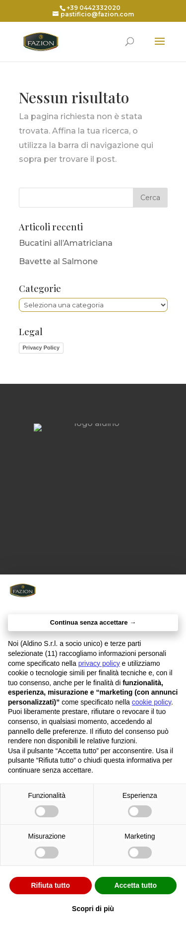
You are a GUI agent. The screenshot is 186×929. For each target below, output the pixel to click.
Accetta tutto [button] (135, 885)
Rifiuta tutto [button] (50, 885)
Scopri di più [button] (93, 909)
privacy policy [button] (99, 663)
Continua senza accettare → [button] (93, 622)
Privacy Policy (41, 348)
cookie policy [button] (151, 702)
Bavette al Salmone (58, 261)
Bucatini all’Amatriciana (66, 243)
